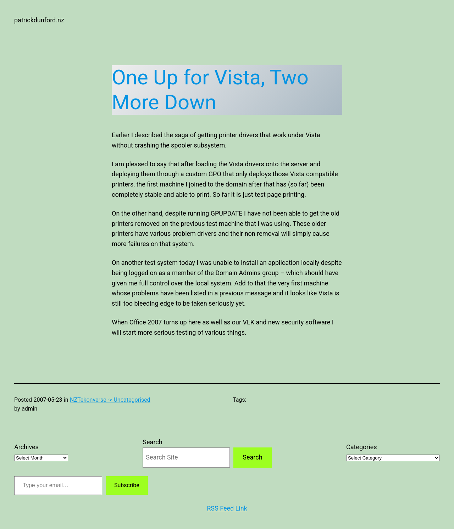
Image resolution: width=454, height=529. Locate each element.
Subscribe (126, 485)
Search (152, 442)
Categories (361, 447)
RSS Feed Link (227, 508)
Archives (26, 447)
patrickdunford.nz (39, 20)
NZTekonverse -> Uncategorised (110, 399)
